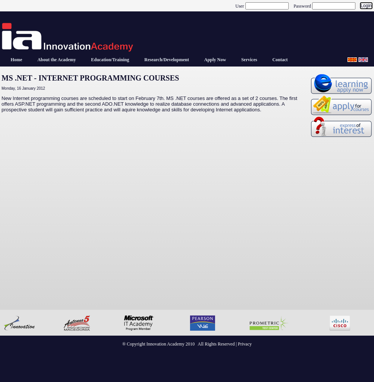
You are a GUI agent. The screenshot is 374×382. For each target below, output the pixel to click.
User (240, 5)
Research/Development (166, 59)
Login (366, 5)
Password (302, 5)
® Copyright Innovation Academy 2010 (158, 344)
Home (16, 59)
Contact (280, 59)
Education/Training (110, 59)
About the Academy (57, 59)
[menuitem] (16, 59)
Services (249, 59)
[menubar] (149, 59)
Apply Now (215, 59)
